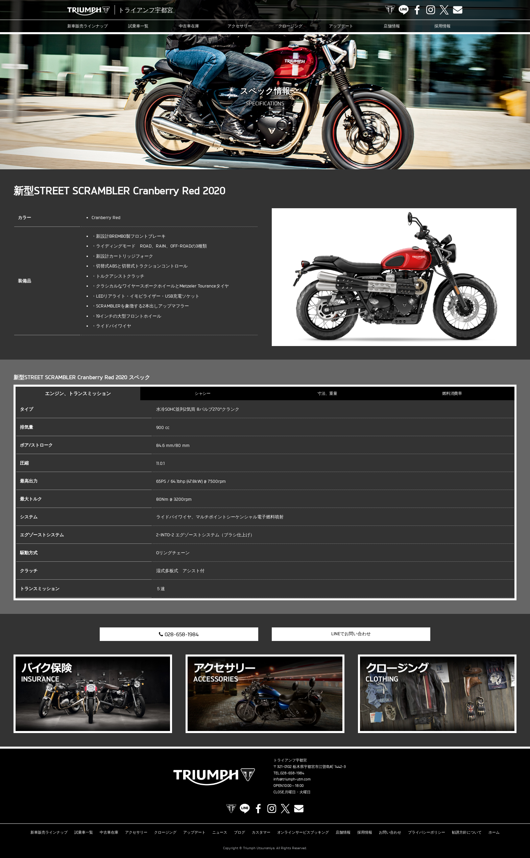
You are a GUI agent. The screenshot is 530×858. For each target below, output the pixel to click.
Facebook (417, 10)
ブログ (239, 832)
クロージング (290, 25)
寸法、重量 (327, 393)
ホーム (494, 832)
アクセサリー (239, 25)
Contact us (458, 10)
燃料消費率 (452, 393)
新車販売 (87, 26)
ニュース (219, 832)
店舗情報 (392, 25)
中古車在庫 (189, 25)
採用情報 (442, 25)
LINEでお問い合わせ (351, 633)
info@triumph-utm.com (292, 779)
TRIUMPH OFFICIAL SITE (390, 10)
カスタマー (261, 832)
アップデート (341, 25)
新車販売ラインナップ (49, 832)
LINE (404, 10)
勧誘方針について (467, 832)
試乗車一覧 (138, 25)
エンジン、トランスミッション (78, 393)
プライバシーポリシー (426, 832)
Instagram (431, 10)
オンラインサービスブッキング (303, 832)
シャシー (203, 393)
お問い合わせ (390, 832)
